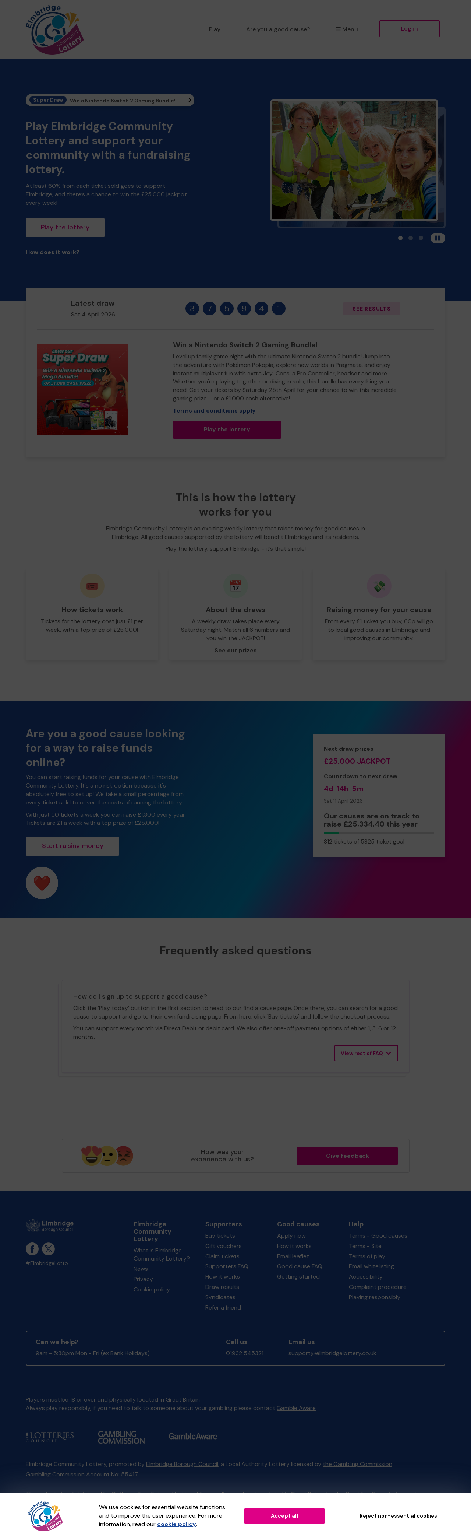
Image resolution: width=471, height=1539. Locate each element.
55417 (129, 1474)
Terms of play (367, 1256)
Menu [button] (347, 29)
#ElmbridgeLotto (47, 1263)
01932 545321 (244, 1353)
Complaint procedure (378, 1287)
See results (372, 308)
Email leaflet (293, 1256)
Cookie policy (152, 1289)
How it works (222, 1276)
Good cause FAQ (299, 1266)
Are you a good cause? (278, 29)
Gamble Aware (296, 1408)
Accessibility (366, 1276)
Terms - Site (365, 1246)
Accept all (284, 1515)
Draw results (222, 1287)
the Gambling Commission (357, 1464)
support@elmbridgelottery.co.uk (332, 1353)
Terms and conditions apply (214, 410)
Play (214, 29)
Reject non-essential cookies (398, 1515)
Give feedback (347, 1156)
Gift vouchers (223, 1246)
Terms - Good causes (378, 1236)
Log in (409, 28)
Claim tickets (222, 1256)
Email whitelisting (371, 1266)
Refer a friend (223, 1307)
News (141, 1269)
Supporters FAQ (226, 1266)
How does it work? (52, 252)
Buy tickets (220, 1236)
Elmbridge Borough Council (182, 1464)
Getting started (298, 1276)
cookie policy (176, 1524)
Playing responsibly (374, 1297)
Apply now (291, 1236)
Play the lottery (65, 227)
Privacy (143, 1279)
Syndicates (220, 1297)
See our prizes (236, 650)
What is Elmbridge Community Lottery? (162, 1255)
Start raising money (72, 845)
